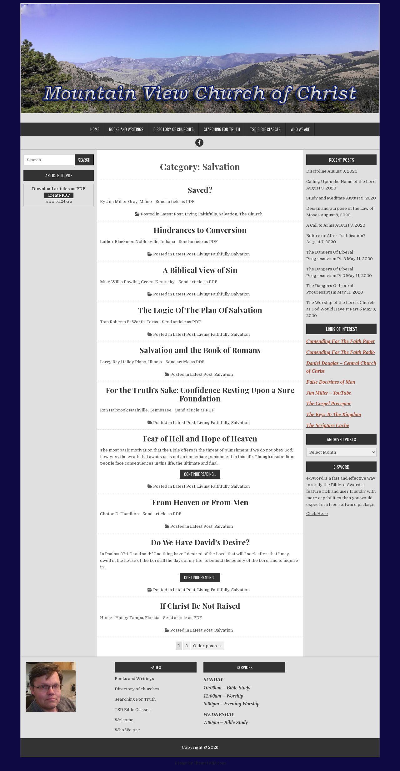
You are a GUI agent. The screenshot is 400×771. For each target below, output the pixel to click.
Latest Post (171, 214)
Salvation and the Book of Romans (200, 350)
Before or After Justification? (335, 235)
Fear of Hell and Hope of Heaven (200, 438)
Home (94, 129)
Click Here (317, 513)
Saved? (200, 190)
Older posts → (207, 645)
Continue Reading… (202, 474)
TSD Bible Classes (265, 129)
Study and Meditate (325, 198)
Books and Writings (126, 129)
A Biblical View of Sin (200, 270)
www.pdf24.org (58, 201)
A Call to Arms (320, 225)
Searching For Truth (222, 129)
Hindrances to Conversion (200, 230)
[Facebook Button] (199, 143)
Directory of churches (173, 129)
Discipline (316, 171)
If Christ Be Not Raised (200, 606)
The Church (250, 214)
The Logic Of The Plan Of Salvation (200, 310)
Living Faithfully (201, 214)
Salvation (228, 214)
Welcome (124, 720)
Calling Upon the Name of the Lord (341, 181)
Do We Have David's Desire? (200, 542)
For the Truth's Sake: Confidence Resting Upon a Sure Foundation (200, 394)
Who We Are (300, 129)
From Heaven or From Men (200, 502)
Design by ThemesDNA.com (200, 763)
